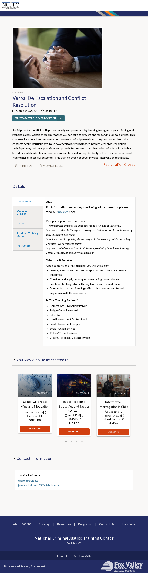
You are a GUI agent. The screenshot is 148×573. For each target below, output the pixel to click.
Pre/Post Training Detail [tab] (27, 234)
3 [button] (76, 441)
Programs (84, 524)
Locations (128, 524)
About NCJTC (22, 524)
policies (63, 211)
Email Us (62, 556)
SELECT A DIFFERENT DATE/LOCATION (35, 118)
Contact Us (106, 524)
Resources (64, 524)
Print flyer (26, 165)
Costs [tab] (20, 223)
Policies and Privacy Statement (24, 566)
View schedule (53, 165)
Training (44, 524)
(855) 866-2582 (28, 480)
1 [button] (66, 441)
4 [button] (82, 441)
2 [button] (71, 441)
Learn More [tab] (24, 201)
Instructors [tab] (23, 245)
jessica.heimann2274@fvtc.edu (38, 485)
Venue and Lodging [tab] (23, 212)
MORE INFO (35, 431)
